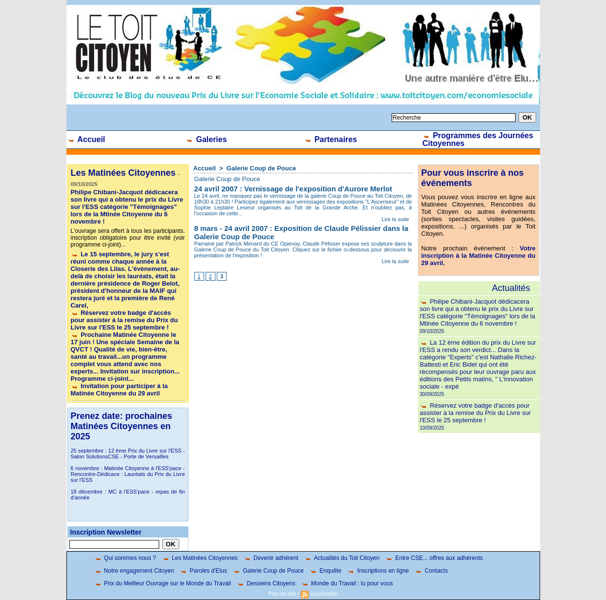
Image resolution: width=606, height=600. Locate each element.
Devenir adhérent (271, 558)
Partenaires (330, 139)
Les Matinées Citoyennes (200, 558)
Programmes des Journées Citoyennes (477, 139)
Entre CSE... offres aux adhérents (434, 558)
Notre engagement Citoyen (134, 570)
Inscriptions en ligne (378, 570)
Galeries (206, 139)
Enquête (325, 570)
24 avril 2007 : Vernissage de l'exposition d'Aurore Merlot (293, 189)
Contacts (431, 570)
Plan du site (282, 594)
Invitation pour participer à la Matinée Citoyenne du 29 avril (119, 389)
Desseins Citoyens (266, 583)
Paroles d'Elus (203, 570)
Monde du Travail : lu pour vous (347, 583)
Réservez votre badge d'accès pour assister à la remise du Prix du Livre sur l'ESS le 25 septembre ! (124, 320)
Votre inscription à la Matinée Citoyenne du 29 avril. (478, 256)
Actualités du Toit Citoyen (341, 558)
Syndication (324, 594)
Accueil (86, 139)
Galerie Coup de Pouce (261, 168)
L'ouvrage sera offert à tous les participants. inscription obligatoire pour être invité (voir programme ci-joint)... (128, 238)
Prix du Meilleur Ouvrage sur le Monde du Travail (162, 583)
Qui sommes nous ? (125, 558)
